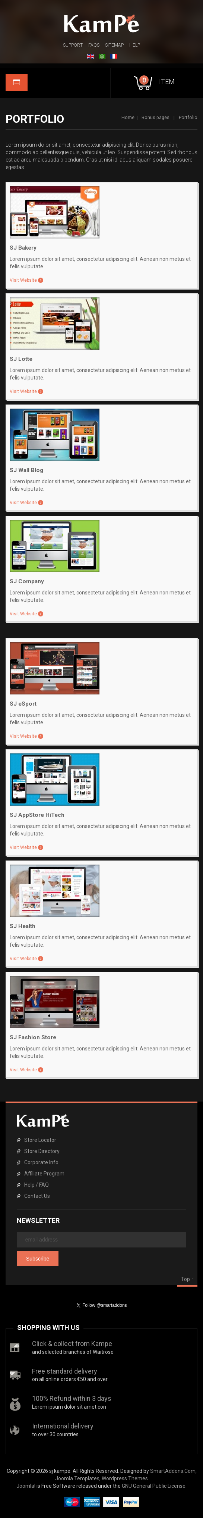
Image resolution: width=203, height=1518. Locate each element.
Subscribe (37, 1259)
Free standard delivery (64, 1371)
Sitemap (114, 45)
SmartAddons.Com (173, 1471)
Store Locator (40, 1140)
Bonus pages (155, 117)
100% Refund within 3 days (71, 1398)
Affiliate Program (44, 1174)
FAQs (93, 45)
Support (73, 45)
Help (134, 45)
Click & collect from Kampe (72, 1343)
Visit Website (23, 280)
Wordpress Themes (125, 1478)
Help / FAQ (36, 1185)
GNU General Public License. (154, 1486)
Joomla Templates (77, 1478)
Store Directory (42, 1151)
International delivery (62, 1426)
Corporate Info (41, 1162)
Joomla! (25, 1486)
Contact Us (37, 1196)
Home (127, 117)
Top (185, 1279)
